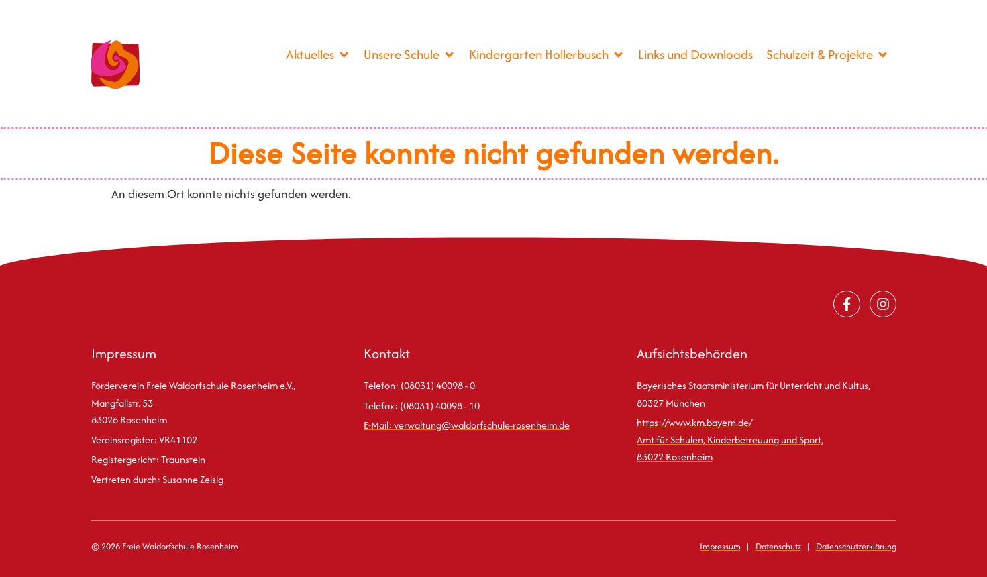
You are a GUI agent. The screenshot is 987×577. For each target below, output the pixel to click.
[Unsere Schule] (409, 54)
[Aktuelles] (318, 54)
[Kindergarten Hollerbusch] (546, 54)
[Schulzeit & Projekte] (828, 54)
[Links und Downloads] (695, 54)
